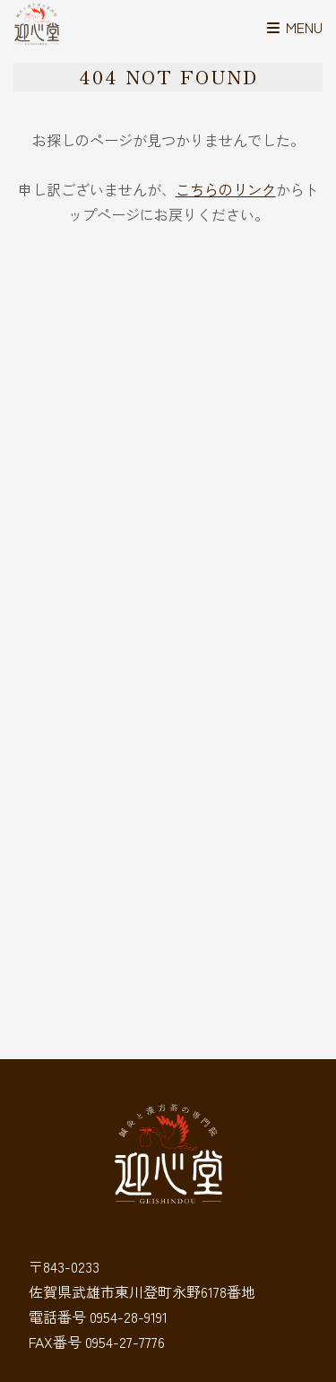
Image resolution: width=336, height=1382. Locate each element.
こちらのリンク (226, 189)
